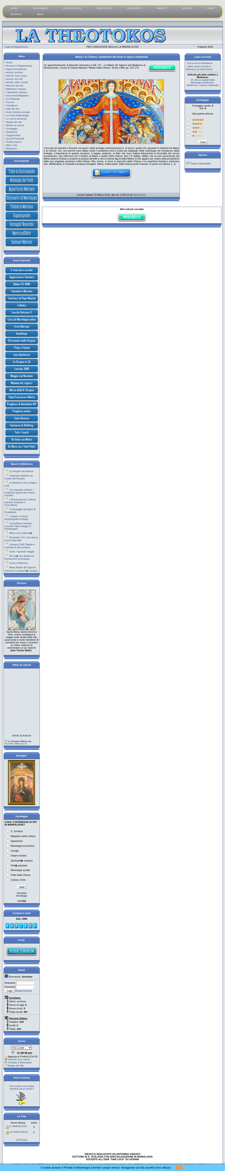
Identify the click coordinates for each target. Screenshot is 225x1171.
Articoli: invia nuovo (16, 75)
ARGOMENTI (40, 8)
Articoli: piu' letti (14, 79)
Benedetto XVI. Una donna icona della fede (21, 539)
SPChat (22, 1140)
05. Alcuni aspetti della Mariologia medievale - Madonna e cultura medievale (202, 82)
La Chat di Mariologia (17, 115)
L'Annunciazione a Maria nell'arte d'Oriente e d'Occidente (20, 502)
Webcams (11, 148)
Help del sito (13, 108)
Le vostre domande (16, 118)
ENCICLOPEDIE (72, 8)
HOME (14, 8)
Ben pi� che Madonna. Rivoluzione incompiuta (19, 557)
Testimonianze (14, 142)
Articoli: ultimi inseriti (17, 82)
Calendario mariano (16, 92)
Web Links (11, 145)
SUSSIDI (187, 8)
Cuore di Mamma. (18, 563)
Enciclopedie (13, 99)
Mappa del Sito (16, 1065)
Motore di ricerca (15, 125)
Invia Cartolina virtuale (18, 112)
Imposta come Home (19, 1059)
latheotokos (139, 194)
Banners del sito (15, 85)
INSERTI (162, 8)
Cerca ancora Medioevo (200, 63)
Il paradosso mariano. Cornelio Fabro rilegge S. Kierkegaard (19, 526)
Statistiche (11, 132)
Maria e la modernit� (20, 533)
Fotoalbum (12, 105)
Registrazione (20, 46)
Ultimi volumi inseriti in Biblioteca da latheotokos (199, 68)
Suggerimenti (13, 135)
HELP (40, 14)
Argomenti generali (16, 69)
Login (8, 46)
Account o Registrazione (19, 65)
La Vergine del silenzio (21, 471)
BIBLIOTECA (104, 8)
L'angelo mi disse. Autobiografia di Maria (17, 517)
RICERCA (16, 14)
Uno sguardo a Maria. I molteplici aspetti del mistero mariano (20, 492)
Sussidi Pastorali (15, 138)
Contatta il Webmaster (20, 1062)
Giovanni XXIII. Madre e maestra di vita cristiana (20, 546)
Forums (10, 102)
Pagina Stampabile (201, 163)
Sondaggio (12, 128)
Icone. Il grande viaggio (21, 551)
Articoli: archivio (14, 72)
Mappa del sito (14, 122)
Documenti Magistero (17, 95)
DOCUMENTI (134, 8)
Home (9, 62)
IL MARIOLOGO (18, 1126)
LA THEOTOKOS (18, 1132)
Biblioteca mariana (16, 89)
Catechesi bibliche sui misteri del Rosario (19, 477)
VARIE (210, 8)
